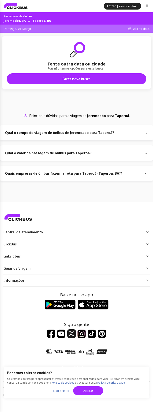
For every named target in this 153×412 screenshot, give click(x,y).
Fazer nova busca (76, 79)
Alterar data (141, 28)
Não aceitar (61, 391)
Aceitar (88, 391)
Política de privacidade (111, 382)
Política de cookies (63, 382)
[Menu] (147, 6)
